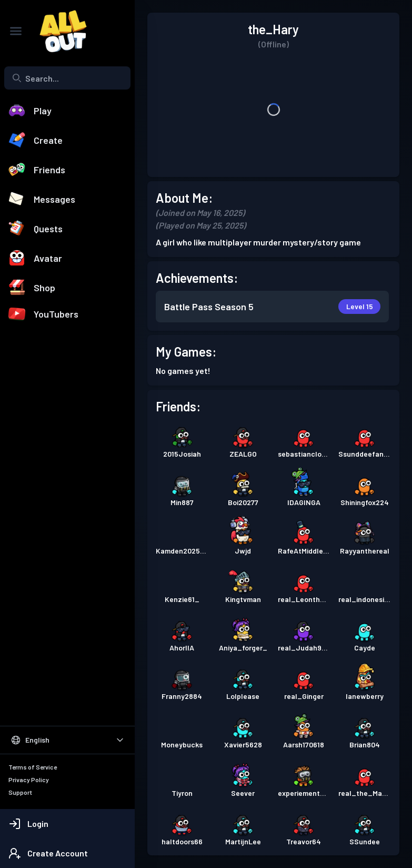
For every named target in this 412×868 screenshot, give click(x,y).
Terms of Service (32, 767)
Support (20, 792)
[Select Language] (67, 740)
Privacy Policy (28, 779)
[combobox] (67, 78)
